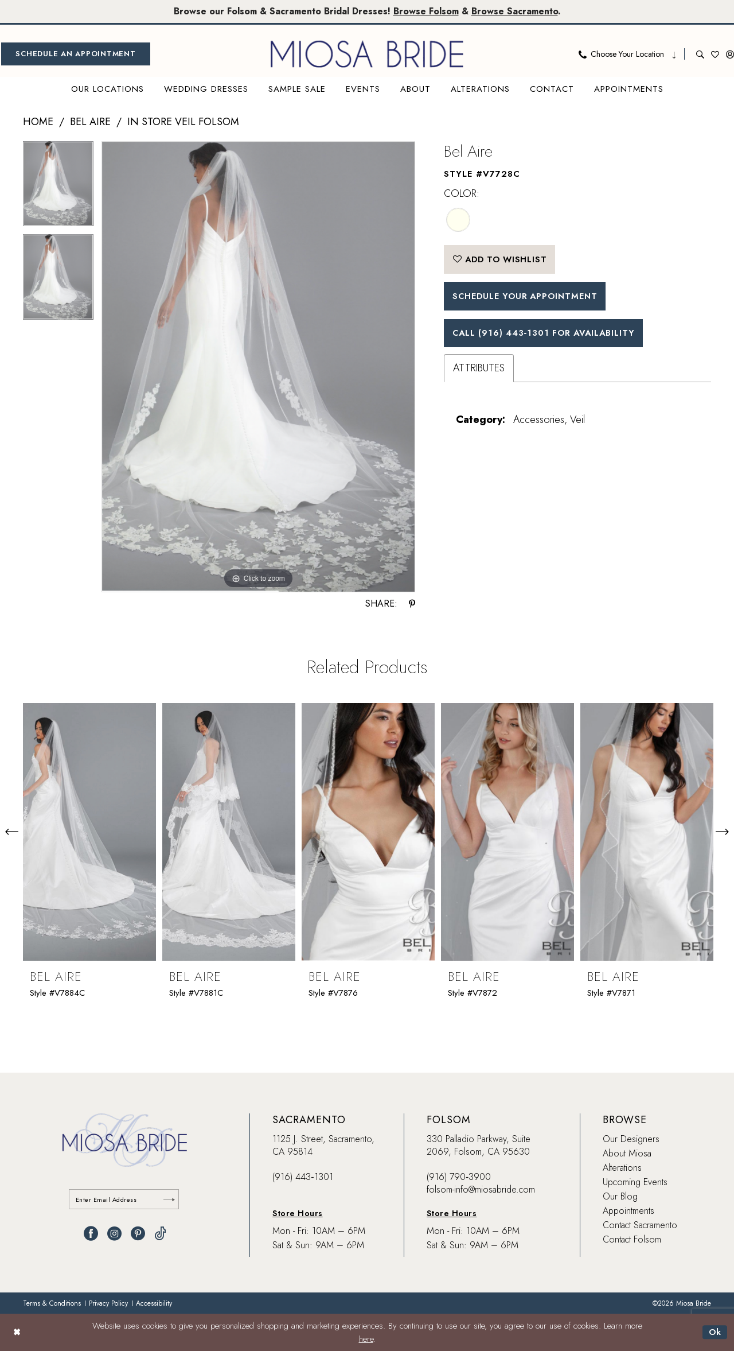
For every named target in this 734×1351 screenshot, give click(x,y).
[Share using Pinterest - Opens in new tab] (412, 603)
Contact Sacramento (640, 1225)
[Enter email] (125, 1200)
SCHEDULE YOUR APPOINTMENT (527, 297)
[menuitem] (75, 53)
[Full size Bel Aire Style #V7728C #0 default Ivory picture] (258, 367)
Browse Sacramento (516, 11)
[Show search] (700, 54)
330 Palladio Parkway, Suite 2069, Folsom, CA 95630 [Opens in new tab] (478, 1145)
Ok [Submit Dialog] (714, 1332)
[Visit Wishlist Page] (715, 54)
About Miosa (627, 1153)
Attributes (479, 370)
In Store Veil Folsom (183, 121)
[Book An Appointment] (75, 53)
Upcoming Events (635, 1182)
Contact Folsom (632, 1239)
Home (38, 121)
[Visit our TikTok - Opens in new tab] (160, 1234)
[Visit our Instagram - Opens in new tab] (114, 1234)
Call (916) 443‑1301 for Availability (547, 334)
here (366, 1339)
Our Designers (631, 1139)
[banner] (367, 54)
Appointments (628, 1210)
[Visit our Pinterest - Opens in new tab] (138, 1234)
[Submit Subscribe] (169, 1200)
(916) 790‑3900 (459, 1176)
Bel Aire (90, 121)
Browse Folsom (426, 11)
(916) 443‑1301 (302, 1176)
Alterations (622, 1167)
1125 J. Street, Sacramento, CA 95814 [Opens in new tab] (323, 1145)
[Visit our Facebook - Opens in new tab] (91, 1234)
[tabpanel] (58, 187)
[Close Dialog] (17, 1332)
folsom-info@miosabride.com (481, 1189)
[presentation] (89, 831)
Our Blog (620, 1196)
